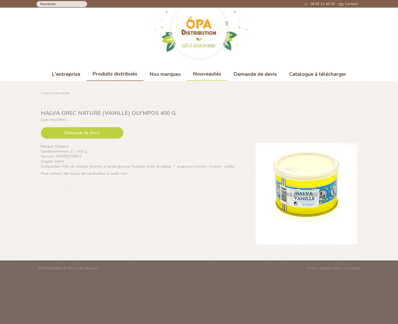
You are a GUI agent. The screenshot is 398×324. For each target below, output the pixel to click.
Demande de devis (255, 74)
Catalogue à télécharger (317, 74)
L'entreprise (66, 74)
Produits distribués (114, 73)
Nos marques (165, 74)
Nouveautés (207, 73)
